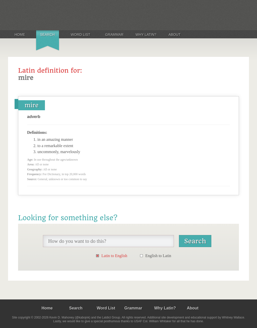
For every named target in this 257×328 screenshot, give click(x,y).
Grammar (114, 35)
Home (20, 35)
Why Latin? (146, 35)
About (174, 35)
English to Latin (158, 256)
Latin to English (114, 256)
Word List (80, 35)
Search (47, 35)
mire (32, 105)
